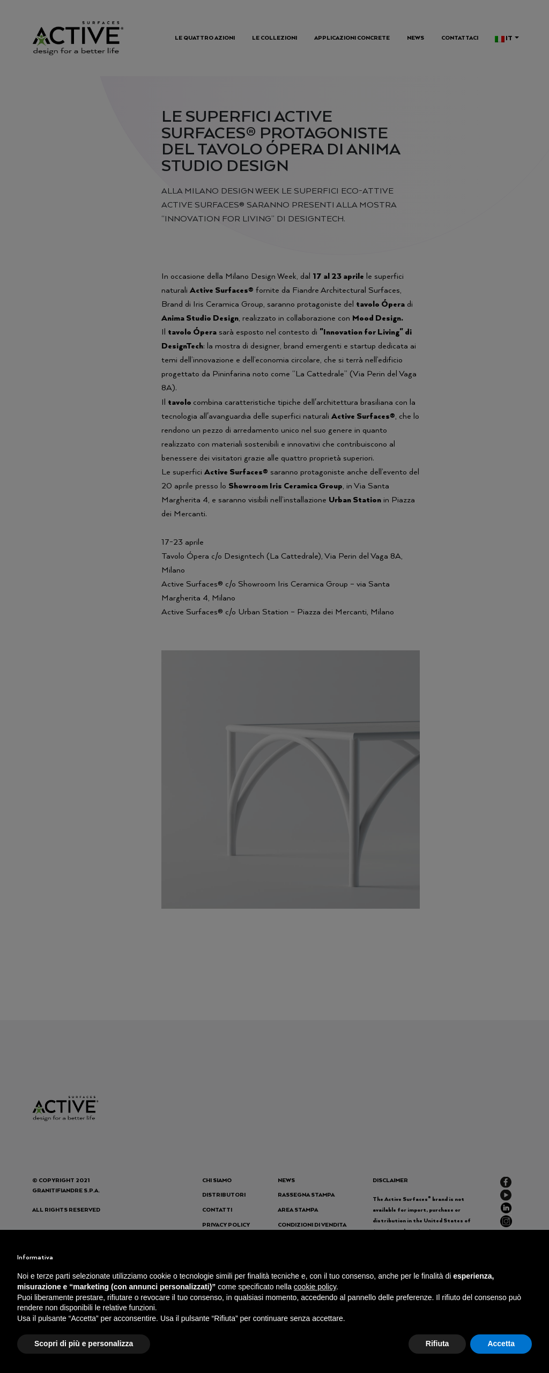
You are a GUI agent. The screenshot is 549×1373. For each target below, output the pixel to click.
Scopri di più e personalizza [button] (83, 1343)
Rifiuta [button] (437, 1343)
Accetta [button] (501, 1343)
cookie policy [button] (315, 1286)
